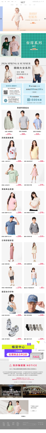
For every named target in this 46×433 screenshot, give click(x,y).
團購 (5, 1)
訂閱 (34, 424)
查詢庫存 (9, 1)
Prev (1, 18)
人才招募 (4, 425)
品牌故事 (4, 423)
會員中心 (13, 423)
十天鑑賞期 (8, 424)
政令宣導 (18, 424)
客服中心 (13, 424)
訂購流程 (8, 423)
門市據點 (12, 1)
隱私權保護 (18, 423)
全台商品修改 (8, 425)
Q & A (15, 1)
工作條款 (18, 425)
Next (45, 18)
